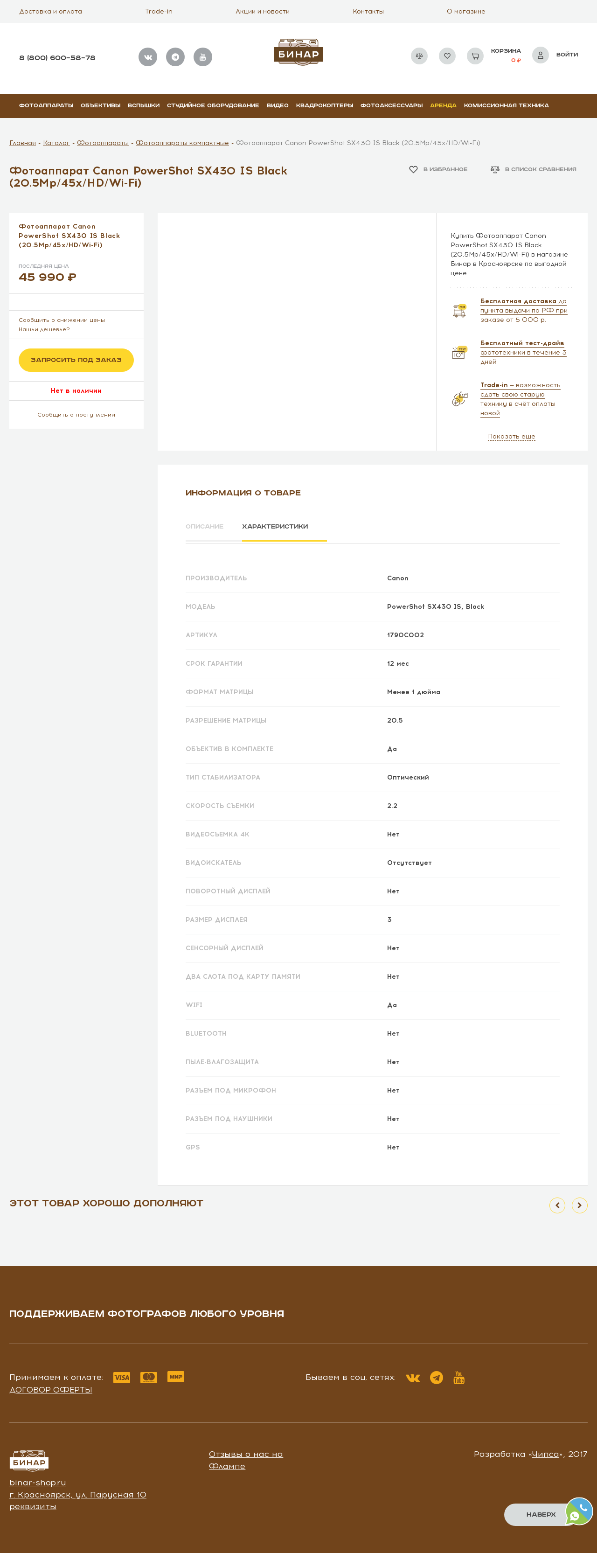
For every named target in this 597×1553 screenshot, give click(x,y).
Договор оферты (50, 1388)
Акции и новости (263, 11)
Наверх (541, 1514)
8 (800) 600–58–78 (57, 58)
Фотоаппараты (46, 105)
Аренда (443, 105)
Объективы (100, 105)
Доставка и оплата (50, 11)
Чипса (545, 1453)
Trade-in (159, 11)
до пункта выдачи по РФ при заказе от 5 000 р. (524, 310)
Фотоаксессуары (392, 105)
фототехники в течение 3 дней (523, 352)
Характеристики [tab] (282, 526)
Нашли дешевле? (44, 329)
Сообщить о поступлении (76, 414)
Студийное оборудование (213, 105)
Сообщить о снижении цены (62, 320)
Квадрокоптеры (324, 105)
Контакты (368, 11)
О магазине (466, 11)
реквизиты (32, 1505)
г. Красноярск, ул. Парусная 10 (77, 1493)
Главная (22, 143)
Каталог (56, 143)
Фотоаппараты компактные (182, 143)
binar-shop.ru (37, 1481)
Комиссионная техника (506, 105)
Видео (278, 105)
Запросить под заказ (76, 360)
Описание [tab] (206, 526)
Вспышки (144, 105)
